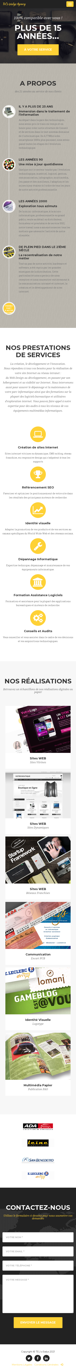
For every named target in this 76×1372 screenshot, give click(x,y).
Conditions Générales (46, 1364)
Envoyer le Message (38, 1322)
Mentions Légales (22, 1364)
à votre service (38, 49)
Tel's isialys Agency (13, 4)
